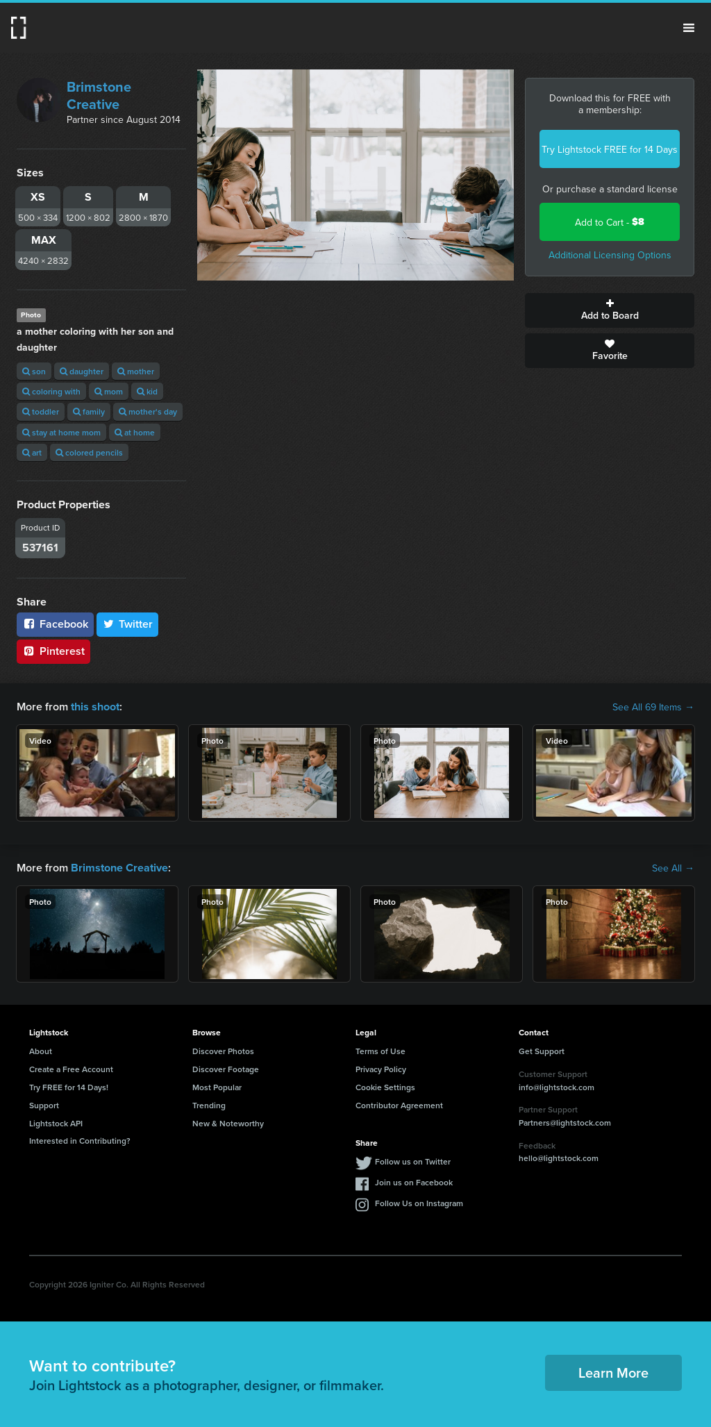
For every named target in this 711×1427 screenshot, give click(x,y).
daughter (81, 371)
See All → (673, 868)
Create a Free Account (71, 1069)
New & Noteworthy (228, 1122)
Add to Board (610, 310)
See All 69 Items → (653, 707)
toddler (40, 411)
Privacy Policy (381, 1069)
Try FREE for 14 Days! (68, 1087)
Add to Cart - (609, 222)
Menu (689, 28)
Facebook (55, 624)
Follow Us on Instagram (419, 1203)
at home (135, 432)
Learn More (613, 1372)
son (34, 371)
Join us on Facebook (414, 1182)
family (89, 411)
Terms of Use (380, 1051)
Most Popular (217, 1087)
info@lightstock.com (556, 1086)
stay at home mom (61, 432)
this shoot (95, 707)
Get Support (541, 1051)
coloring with (51, 391)
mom (108, 391)
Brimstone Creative (99, 95)
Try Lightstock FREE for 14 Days (610, 149)
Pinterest (53, 651)
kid (147, 391)
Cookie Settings (385, 1087)
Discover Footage (225, 1069)
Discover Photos (223, 1051)
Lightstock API (56, 1122)
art (32, 452)
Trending (209, 1105)
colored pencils (89, 452)
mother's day (148, 411)
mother (135, 371)
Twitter (127, 624)
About (40, 1051)
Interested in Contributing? (80, 1140)
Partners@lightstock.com (565, 1122)
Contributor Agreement (399, 1105)
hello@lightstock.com (559, 1158)
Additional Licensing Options (610, 255)
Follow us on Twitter (413, 1161)
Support (44, 1105)
